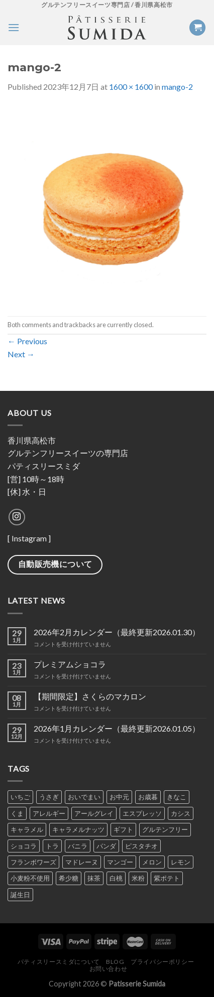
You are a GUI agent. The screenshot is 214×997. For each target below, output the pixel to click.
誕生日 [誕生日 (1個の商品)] (20, 895)
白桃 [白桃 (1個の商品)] (116, 878)
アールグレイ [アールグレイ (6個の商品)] (94, 813)
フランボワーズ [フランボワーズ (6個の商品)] (33, 862)
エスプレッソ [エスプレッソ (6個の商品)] (142, 813)
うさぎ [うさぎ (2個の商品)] (49, 797)
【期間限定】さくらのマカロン (90, 696)
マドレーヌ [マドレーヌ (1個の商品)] (81, 862)
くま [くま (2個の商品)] (17, 813)
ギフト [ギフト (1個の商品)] (123, 829)
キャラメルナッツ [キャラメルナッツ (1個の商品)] (78, 829)
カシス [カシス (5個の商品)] (180, 813)
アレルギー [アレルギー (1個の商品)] (49, 813)
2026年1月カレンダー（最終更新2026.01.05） (117, 728)
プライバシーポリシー (162, 961)
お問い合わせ (108, 968)
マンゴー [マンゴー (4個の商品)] (120, 862)
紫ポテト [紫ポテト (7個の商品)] (167, 878)
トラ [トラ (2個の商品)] (52, 846)
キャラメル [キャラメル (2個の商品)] (27, 829)
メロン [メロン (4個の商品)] (152, 862)
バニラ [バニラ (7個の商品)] (77, 846)
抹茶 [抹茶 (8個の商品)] (93, 878)
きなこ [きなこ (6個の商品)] (176, 797)
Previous (27, 341)
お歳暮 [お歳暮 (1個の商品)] (148, 797)
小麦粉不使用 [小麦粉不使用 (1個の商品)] (30, 878)
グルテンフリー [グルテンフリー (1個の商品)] (165, 829)
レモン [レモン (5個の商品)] (180, 862)
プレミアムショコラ (70, 664)
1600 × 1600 (131, 86)
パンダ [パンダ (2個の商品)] (106, 846)
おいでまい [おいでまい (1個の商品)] (84, 797)
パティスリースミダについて (59, 961)
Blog (115, 961)
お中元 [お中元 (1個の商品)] (119, 797)
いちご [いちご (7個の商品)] (20, 797)
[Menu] (14, 27)
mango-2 (177, 86)
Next (21, 354)
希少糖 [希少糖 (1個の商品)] (68, 878)
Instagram (29, 538)
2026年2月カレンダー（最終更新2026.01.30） (117, 632)
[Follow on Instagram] (17, 517)
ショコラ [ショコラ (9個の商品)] (24, 846)
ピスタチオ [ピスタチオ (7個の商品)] (141, 846)
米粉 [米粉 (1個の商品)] (138, 878)
